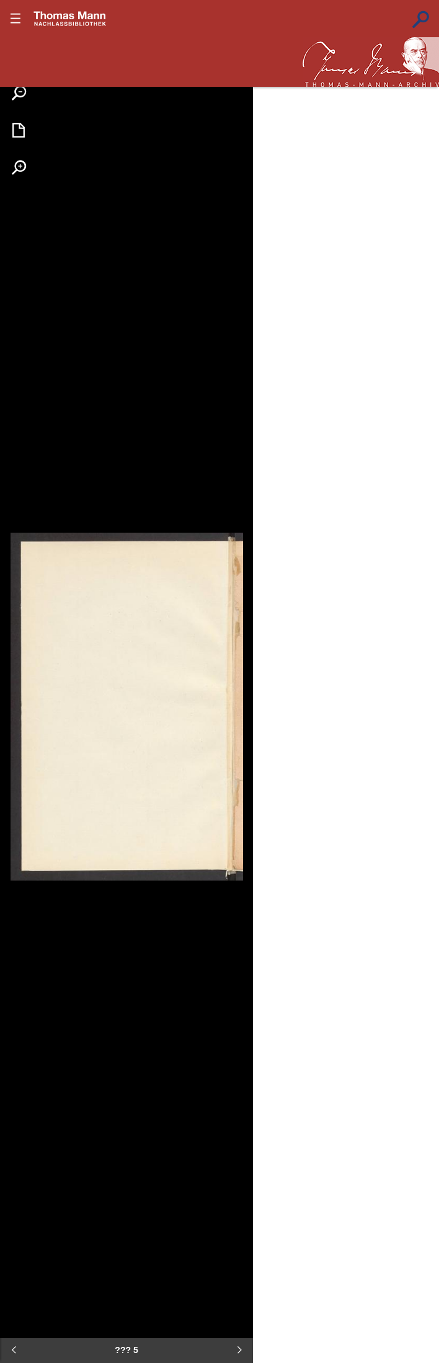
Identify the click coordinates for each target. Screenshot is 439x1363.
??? (70, 18)
